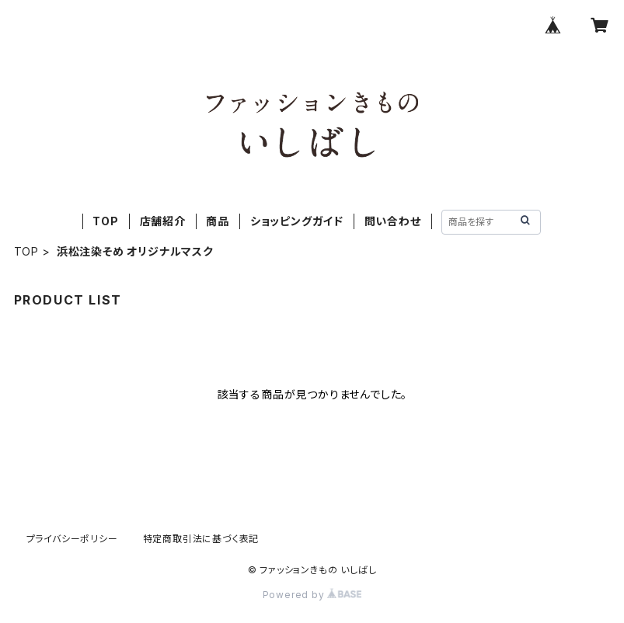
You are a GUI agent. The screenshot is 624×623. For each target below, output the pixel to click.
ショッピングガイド (296, 221)
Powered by (312, 594)
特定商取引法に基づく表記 (201, 539)
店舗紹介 (163, 221)
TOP (105, 221)
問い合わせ (392, 221)
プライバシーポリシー (72, 539)
